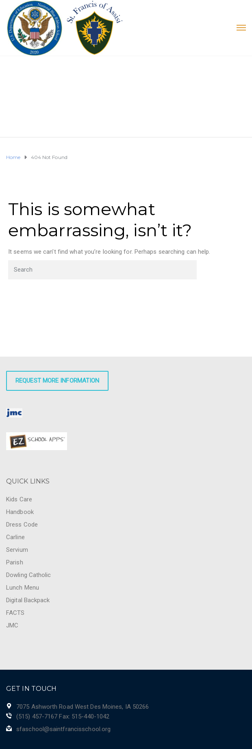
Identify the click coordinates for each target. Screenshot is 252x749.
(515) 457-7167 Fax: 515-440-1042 (62, 716)
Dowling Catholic (28, 575)
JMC (12, 625)
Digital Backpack (28, 600)
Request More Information (57, 380)
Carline (15, 537)
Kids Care (19, 499)
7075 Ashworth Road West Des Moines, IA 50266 (82, 706)
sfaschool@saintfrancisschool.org (63, 729)
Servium (17, 549)
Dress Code (22, 524)
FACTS (15, 612)
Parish (14, 562)
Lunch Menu (22, 587)
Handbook (20, 512)
